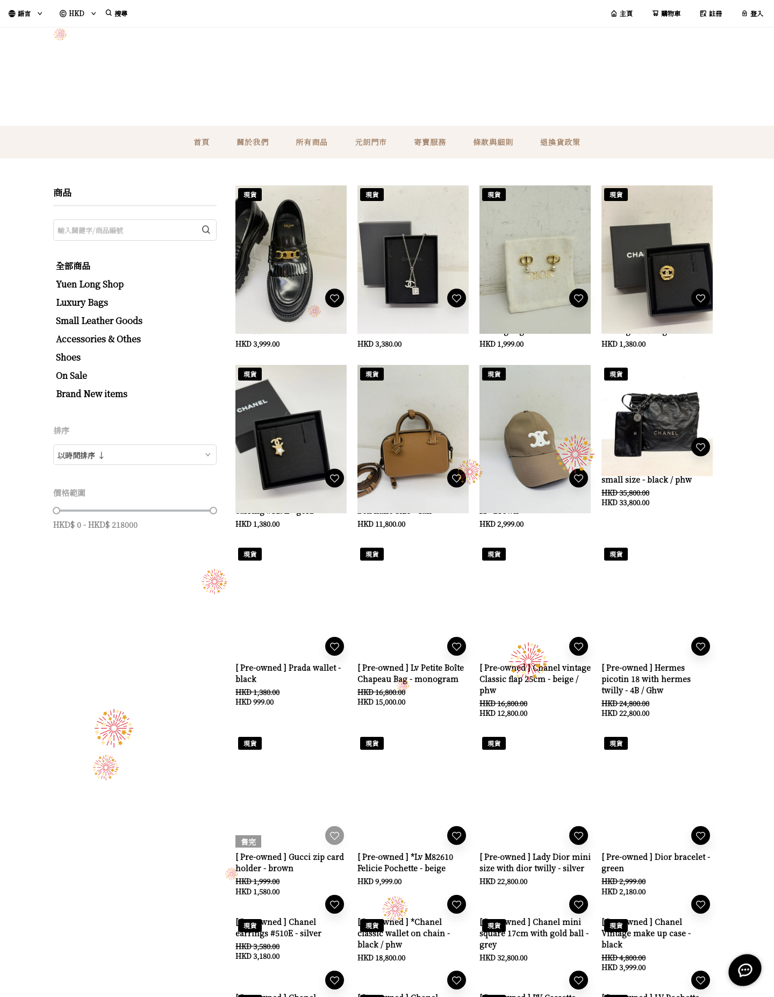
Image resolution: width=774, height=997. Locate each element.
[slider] (56, 510)
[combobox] (135, 454)
